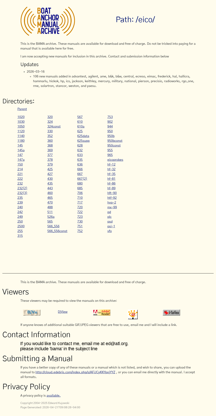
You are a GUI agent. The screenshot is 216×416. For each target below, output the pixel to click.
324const (54, 126)
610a (80, 126)
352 (50, 136)
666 (80, 169)
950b (111, 136)
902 (110, 121)
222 (20, 178)
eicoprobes (115, 159)
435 (50, 183)
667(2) (82, 178)
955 (110, 150)
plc (109, 216)
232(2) (22, 188)
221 (20, 174)
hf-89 (111, 188)
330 (50, 131)
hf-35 (111, 174)
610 (80, 121)
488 (50, 207)
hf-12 (111, 164)
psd (110, 221)
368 (50, 145)
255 (20, 231)
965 (110, 155)
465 (50, 197)
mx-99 (112, 207)
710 (80, 197)
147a (21, 159)
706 (80, 193)
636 (80, 164)
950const (114, 145)
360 (50, 140)
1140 (21, 136)
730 (80, 221)
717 (80, 202)
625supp (83, 140)
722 (80, 212)
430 (50, 178)
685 (80, 188)
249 (20, 216)
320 (50, 117)
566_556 (53, 226)
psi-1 (111, 226)
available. (54, 395)
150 (20, 164)
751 (80, 226)
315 (20, 235)
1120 (21, 131)
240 (20, 207)
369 (50, 150)
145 (20, 145)
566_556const (57, 231)
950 (110, 131)
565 (50, 221)
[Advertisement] (92, 253)
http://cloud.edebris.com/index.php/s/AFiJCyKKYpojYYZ (75, 372)
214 (20, 169)
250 (20, 221)
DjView (62, 311)
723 (80, 216)
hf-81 (111, 178)
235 (20, 197)
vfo (109, 231)
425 (50, 169)
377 (50, 155)
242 (20, 212)
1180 (21, 140)
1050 (21, 126)
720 (80, 207)
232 (20, 183)
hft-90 (112, 193)
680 (80, 183)
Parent (22, 109)
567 (80, 117)
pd (109, 212)
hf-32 (111, 169)
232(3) (22, 193)
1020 (21, 117)
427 (50, 174)
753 (110, 117)
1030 (21, 121)
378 (50, 159)
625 (80, 131)
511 (50, 212)
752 (80, 231)
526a (50, 216)
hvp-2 (111, 202)
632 (80, 150)
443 (50, 188)
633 (80, 155)
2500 (21, 226)
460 (50, 193)
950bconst (114, 140)
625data (83, 136)
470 (50, 202)
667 (80, 174)
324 (50, 121)
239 (20, 202)
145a (21, 150)
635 (80, 159)
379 (50, 164)
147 (20, 155)
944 (110, 126)
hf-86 (111, 183)
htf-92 (112, 197)
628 (80, 145)
